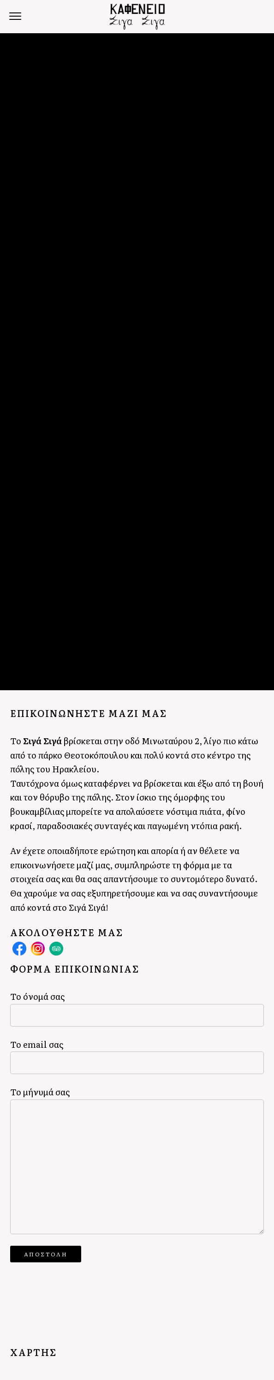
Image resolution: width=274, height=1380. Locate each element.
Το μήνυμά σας (137, 1160)
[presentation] (80, 1291)
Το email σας (137, 1056)
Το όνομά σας (137, 1008)
